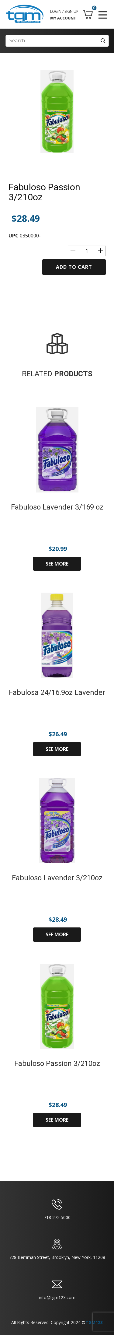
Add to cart (74, 267)
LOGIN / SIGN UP (64, 11)
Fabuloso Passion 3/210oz (44, 192)
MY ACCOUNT (63, 18)
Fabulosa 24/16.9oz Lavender (57, 692)
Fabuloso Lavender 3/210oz (57, 878)
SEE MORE (57, 563)
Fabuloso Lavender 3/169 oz (57, 507)
